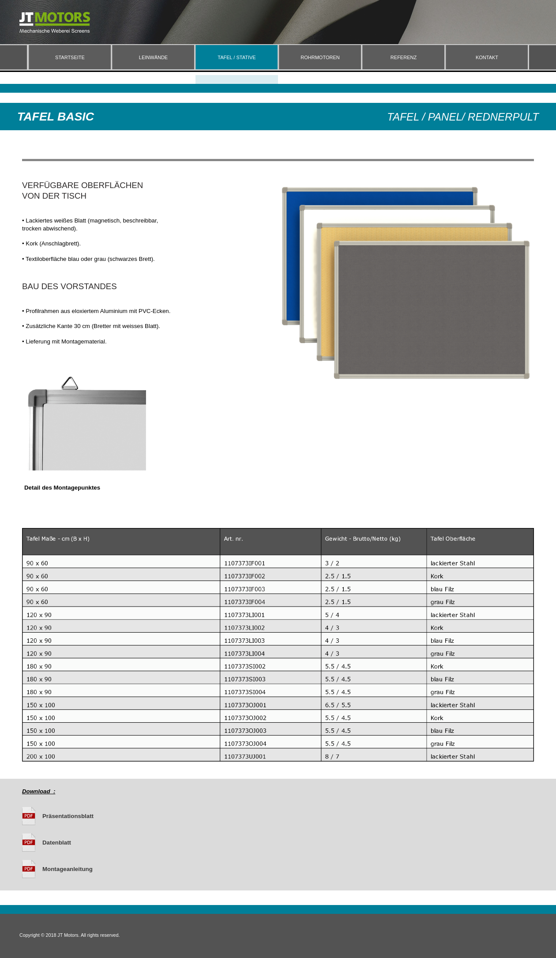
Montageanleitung (67, 869)
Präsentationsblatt (68, 816)
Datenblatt (56, 842)
